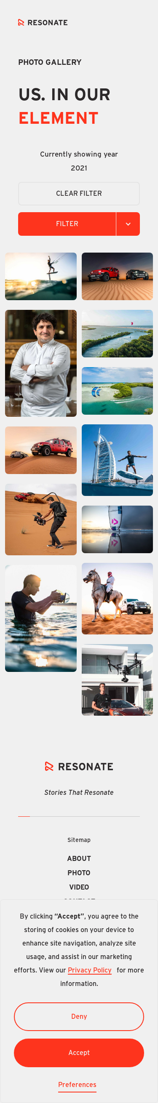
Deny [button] (79, 1016)
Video (79, 887)
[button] (79, 224)
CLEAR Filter (79, 193)
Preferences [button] (77, 1085)
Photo (79, 873)
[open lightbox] (41, 276)
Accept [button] (79, 1053)
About (79, 858)
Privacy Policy (90, 970)
